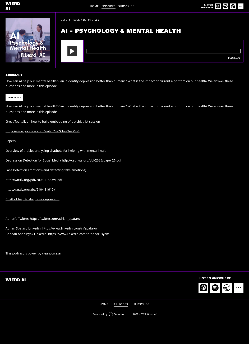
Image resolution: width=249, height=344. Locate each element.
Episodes (109, 6)
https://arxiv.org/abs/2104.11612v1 (31, 189)
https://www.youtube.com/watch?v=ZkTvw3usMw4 (43, 131)
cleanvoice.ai (51, 253)
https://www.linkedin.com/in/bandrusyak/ (78, 234)
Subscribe (126, 6)
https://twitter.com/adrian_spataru (55, 218)
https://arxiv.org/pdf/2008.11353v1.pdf (34, 180)
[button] (72, 51)
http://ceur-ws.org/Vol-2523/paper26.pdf (91, 160)
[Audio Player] (152, 51)
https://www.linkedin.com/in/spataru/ (69, 228)
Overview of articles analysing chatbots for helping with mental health (57, 150)
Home (94, 6)
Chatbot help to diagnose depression (32, 199)
